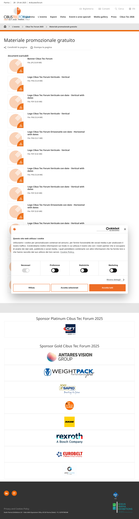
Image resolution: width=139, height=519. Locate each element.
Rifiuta (32, 288)
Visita (66, 16)
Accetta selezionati (69, 288)
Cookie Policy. (67, 252)
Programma (34, 16)
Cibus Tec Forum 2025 (34, 27)
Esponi (57, 16)
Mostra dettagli (114, 280)
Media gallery (103, 16)
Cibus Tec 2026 (127, 16)
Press (115, 16)
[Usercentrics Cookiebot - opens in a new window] (108, 229)
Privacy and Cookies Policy (16, 508)
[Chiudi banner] (125, 229)
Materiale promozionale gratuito (63, 27)
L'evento (47, 16)
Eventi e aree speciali (82, 16)
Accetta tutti (107, 288)
